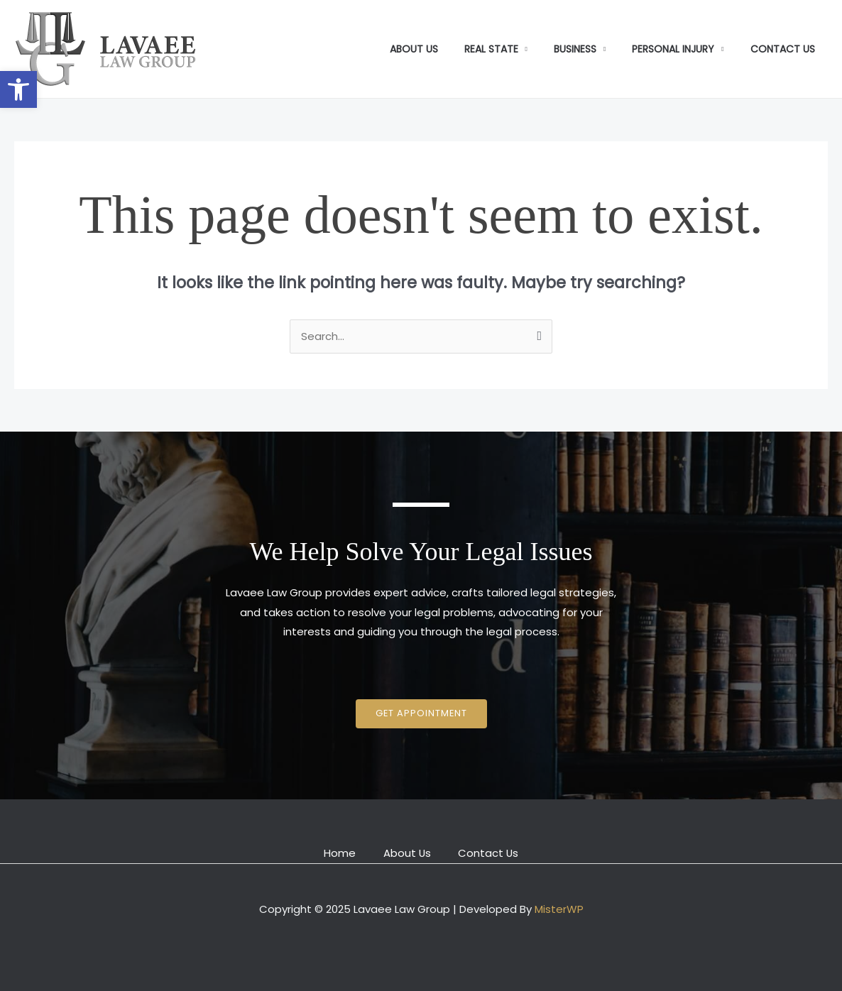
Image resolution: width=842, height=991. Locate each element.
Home (338, 852)
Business (590, 49)
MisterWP (559, 908)
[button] (18, 89)
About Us (442, 49)
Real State (513, 49)
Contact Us (785, 49)
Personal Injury (683, 49)
